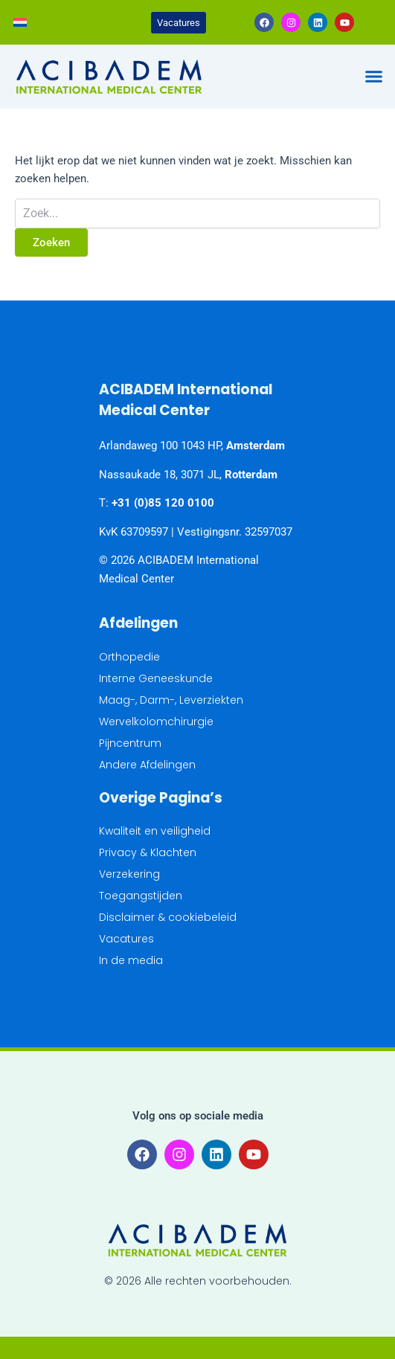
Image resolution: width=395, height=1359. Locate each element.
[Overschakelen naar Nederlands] (20, 22)
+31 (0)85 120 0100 (163, 503)
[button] (373, 76)
